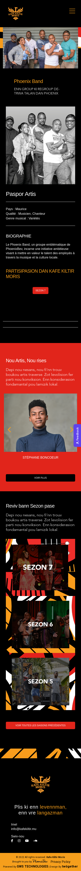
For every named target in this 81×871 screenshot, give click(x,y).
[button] (10, 430)
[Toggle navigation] (72, 11)
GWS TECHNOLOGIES (32, 866)
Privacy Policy (61, 862)
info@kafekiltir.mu (23, 829)
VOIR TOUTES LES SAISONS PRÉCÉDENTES (40, 725)
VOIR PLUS (40, 478)
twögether (70, 866)
